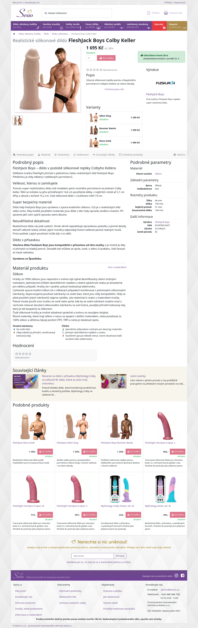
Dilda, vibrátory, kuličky (26, 26)
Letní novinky (138, 376)
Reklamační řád (67, 596)
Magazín (178, 26)
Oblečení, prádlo (114, 27)
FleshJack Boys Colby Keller (84, 33)
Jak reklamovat (111, 596)
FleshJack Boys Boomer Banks (117, 442)
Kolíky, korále (74, 26)
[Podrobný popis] (23, 154)
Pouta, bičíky (94, 27)
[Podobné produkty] (131, 154)
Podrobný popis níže (114, 89)
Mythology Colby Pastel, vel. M (117, 505)
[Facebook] (182, 576)
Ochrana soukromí (25, 602)
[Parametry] (61, 154)
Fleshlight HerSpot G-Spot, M (28, 505)
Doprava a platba (112, 590)
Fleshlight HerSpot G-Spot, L (160, 442)
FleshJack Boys (155, 94)
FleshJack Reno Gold (23, 442)
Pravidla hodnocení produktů (119, 608)
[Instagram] (176, 576)
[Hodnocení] (80, 154)
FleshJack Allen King (67, 442)
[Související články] (103, 154)
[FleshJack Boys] (166, 83)
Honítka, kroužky (53, 26)
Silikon (158, 173)
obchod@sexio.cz (170, 589)
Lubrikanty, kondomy (139, 26)
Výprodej (160, 26)
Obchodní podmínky (70, 590)
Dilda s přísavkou (60, 33)
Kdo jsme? (17, 2)
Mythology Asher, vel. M (158, 505)
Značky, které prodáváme (29, 608)
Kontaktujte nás (32, 2)
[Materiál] (44, 154)
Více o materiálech (117, 267)
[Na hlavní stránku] (14, 33)
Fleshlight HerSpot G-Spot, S (72, 505)
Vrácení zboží (110, 602)
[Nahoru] (179, 154)
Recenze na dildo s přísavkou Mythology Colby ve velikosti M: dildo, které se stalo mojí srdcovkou (69, 379)
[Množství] (91, 58)
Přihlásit (168, 2)
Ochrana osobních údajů (72, 602)
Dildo (46, 33)
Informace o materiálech (28, 614)
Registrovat (179, 2)
